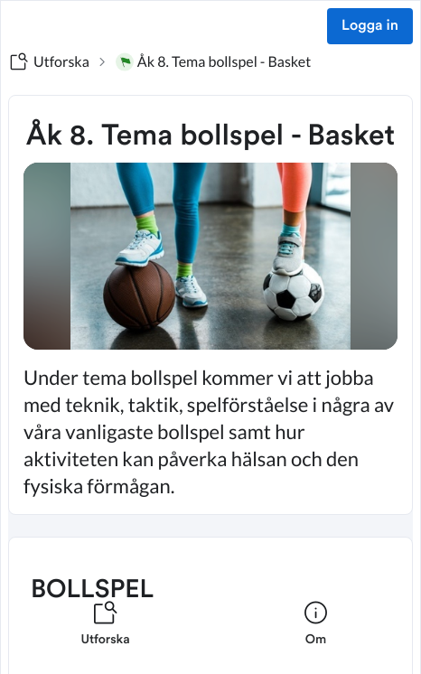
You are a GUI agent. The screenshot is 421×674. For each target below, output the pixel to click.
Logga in (369, 26)
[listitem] (105, 634)
